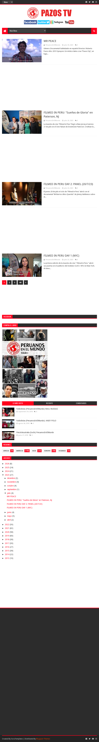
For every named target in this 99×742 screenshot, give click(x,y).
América (19, 451)
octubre (10, 486)
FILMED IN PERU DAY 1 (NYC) (61, 255)
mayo (9, 516)
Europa (47, 451)
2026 (7, 464)
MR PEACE (50, 41)
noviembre (11, 482)
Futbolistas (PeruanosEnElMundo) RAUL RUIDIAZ (37, 409)
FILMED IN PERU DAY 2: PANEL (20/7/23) (68, 184)
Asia (34, 451)
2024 (7, 471)
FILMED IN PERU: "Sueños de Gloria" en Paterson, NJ (29, 500)
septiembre (12, 489)
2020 (7, 532)
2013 (7, 558)
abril (9, 520)
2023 (7, 475)
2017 (7, 543)
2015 (7, 551)
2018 (7, 539)
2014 (7, 554)
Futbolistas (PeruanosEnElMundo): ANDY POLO (36, 421)
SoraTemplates (17, 739)
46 (20, 282)
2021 (7, 528)
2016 (7, 547)
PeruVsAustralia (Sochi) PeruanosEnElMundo (35, 432)
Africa (6, 451)
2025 (7, 467)
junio (9, 512)
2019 (7, 536)
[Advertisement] (49, 87)
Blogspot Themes (43, 739)
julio (9, 493)
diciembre (11, 478)
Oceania (62, 451)
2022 (7, 524)
